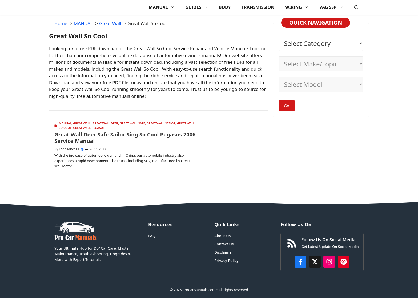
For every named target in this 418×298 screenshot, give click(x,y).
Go (286, 105)
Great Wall (82, 123)
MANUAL (164, 7)
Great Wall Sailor (161, 123)
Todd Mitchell (69, 149)
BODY (225, 7)
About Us (222, 235)
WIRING (299, 7)
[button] (356, 7)
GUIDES (199, 7)
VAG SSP (334, 7)
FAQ (151, 235)
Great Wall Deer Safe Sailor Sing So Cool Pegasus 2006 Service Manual (125, 137)
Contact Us (224, 244)
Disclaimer (223, 252)
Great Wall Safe (132, 123)
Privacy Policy (226, 260)
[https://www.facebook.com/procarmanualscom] (300, 262)
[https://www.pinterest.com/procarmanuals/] (343, 262)
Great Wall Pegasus (88, 128)
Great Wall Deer (105, 123)
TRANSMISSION (258, 7)
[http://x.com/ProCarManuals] (315, 262)
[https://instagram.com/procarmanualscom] (329, 262)
